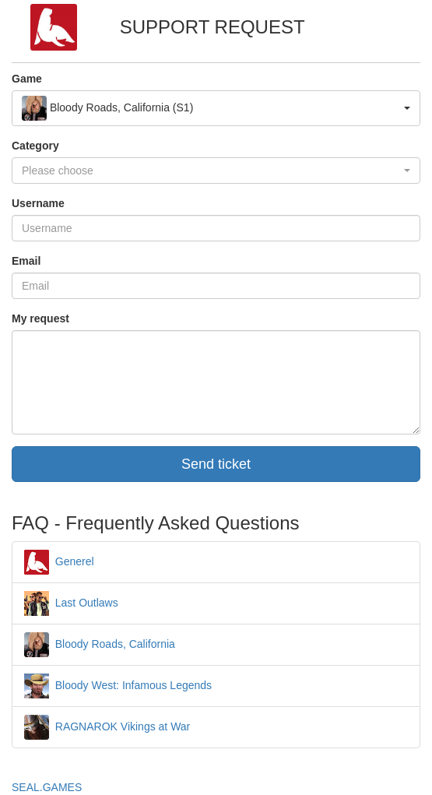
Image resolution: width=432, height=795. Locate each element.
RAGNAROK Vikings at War (107, 726)
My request (40, 318)
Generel (59, 561)
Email (26, 261)
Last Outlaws (71, 602)
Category (35, 145)
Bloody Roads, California (99, 644)
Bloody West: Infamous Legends (118, 685)
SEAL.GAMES (47, 787)
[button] (216, 108)
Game (27, 78)
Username (38, 203)
